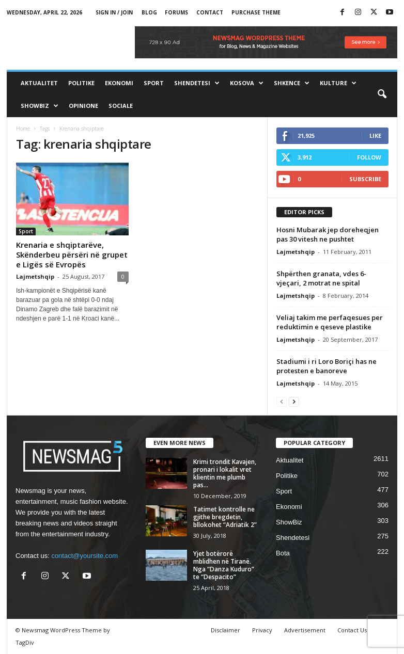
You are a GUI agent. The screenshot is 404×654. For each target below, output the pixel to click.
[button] (381, 94)
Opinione (83, 105)
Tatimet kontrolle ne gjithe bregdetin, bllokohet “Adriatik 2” (225, 517)
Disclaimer (225, 630)
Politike (81, 83)
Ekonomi (119, 83)
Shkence (291, 83)
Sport (154, 83)
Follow (369, 157)
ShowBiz (39, 105)
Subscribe (365, 179)
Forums (176, 12)
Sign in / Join (114, 12)
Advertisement (304, 630)
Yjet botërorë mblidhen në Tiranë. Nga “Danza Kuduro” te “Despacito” (223, 565)
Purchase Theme (256, 12)
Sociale (120, 105)
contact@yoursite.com (84, 556)
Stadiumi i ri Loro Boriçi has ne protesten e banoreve (326, 366)
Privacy (262, 630)
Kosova (246, 83)
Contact (209, 12)
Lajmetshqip (35, 276)
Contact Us (352, 630)
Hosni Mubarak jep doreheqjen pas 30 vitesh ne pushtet (327, 234)
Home (23, 128)
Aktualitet (39, 83)
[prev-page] (281, 401)
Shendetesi (197, 83)
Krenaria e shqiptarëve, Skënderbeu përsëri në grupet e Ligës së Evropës (72, 254)
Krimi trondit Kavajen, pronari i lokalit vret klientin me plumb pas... (224, 473)
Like (375, 135)
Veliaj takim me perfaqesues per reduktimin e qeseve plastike (329, 322)
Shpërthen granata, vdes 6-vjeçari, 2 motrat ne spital (321, 278)
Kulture (338, 83)
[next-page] (294, 401)
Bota (283, 553)
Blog (149, 12)
